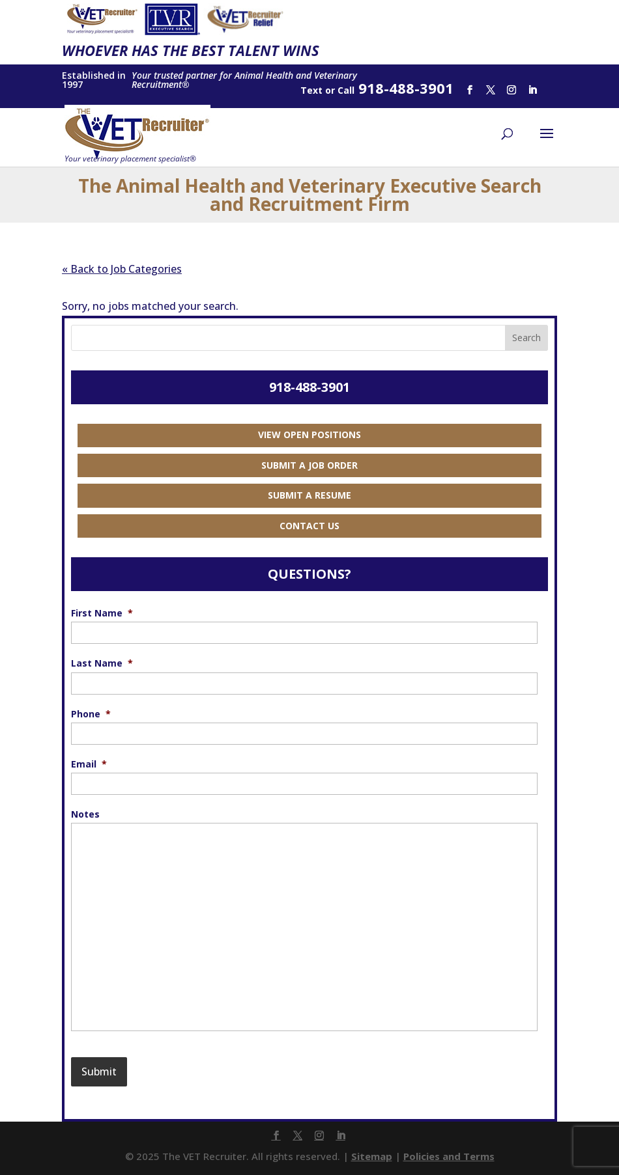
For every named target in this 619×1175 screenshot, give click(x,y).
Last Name (102, 663)
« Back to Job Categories (122, 269)
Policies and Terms (449, 1156)
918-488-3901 (309, 387)
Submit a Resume (309, 495)
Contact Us (309, 525)
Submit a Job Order (309, 465)
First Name (102, 613)
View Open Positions (309, 434)
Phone (91, 714)
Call (346, 90)
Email (89, 764)
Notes (85, 814)
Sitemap (371, 1156)
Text (311, 90)
